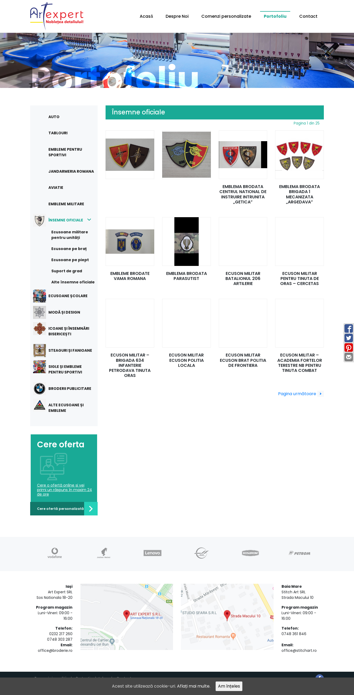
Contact (308, 16)
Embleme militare (66, 204)
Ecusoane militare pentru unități (69, 234)
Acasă (146, 16)
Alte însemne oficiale (73, 282)
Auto (54, 116)
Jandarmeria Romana (71, 171)
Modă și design (60, 312)
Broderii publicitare (66, 388)
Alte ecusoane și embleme (62, 406)
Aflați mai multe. (193, 686)
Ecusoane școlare (64, 295)
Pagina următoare (301, 394)
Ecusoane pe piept (70, 259)
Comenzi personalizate (226, 16)
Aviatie (55, 187)
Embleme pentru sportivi (65, 152)
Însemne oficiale (62, 220)
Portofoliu (275, 16)
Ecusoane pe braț (69, 248)
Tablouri (57, 133)
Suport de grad (66, 271)
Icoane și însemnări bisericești (65, 329)
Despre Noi (177, 16)
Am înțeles (229, 686)
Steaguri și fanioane (66, 350)
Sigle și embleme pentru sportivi (61, 367)
